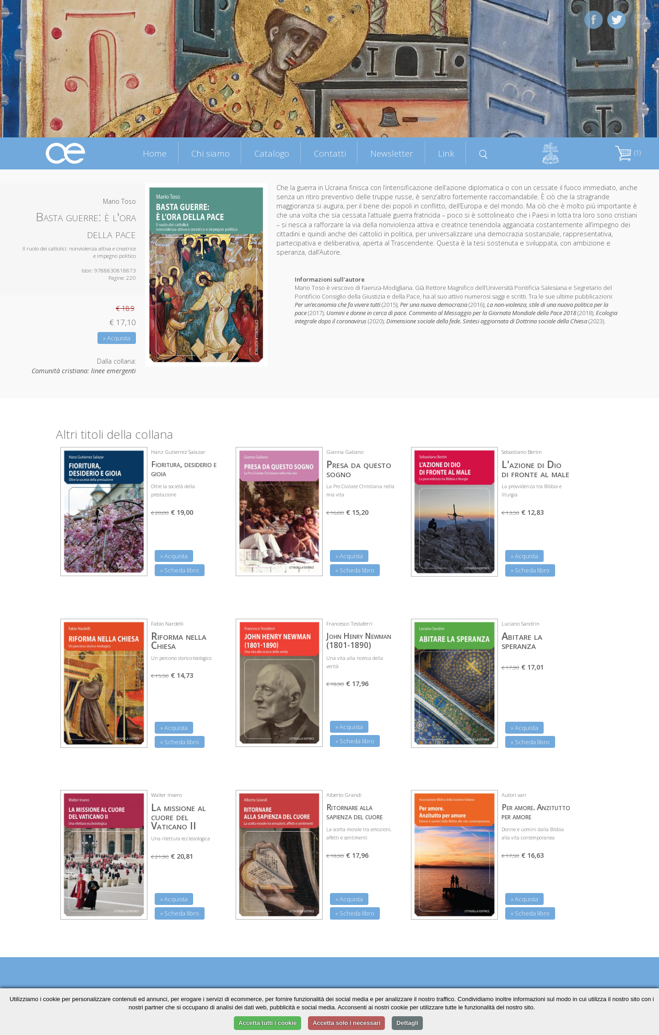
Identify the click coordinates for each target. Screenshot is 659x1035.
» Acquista (116, 338)
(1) (628, 152)
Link (446, 153)
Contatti (330, 153)
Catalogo (271, 153)
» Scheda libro (179, 570)
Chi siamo (210, 153)
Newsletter (391, 153)
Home (155, 153)
